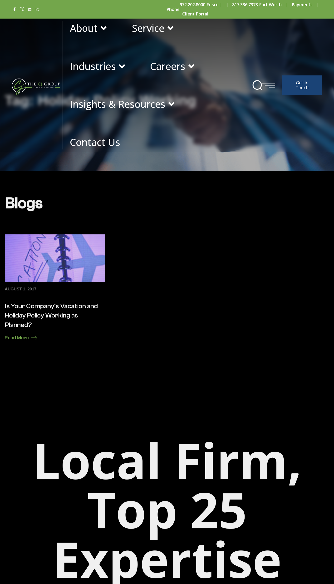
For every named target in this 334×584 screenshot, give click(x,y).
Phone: (174, 9)
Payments (302, 4)
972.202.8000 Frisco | (201, 4)
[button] (257, 85)
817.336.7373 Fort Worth (257, 4)
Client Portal (195, 14)
